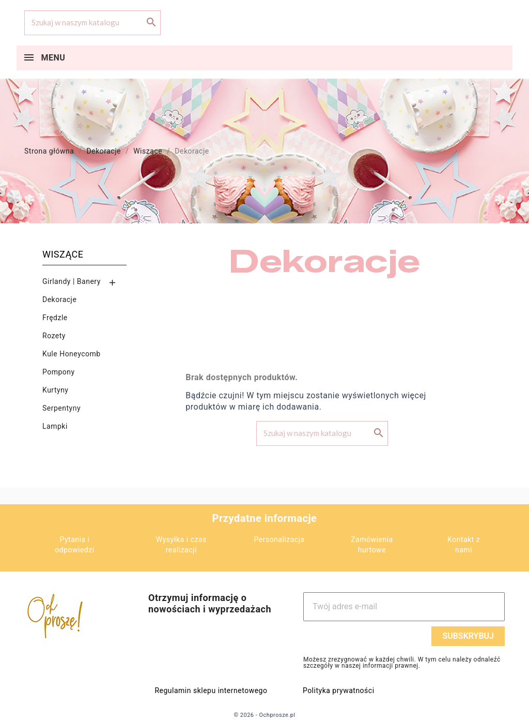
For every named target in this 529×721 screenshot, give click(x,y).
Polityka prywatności (339, 690)
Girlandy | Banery (71, 281)
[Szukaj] (92, 22)
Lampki (55, 426)
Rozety (54, 336)
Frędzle (55, 317)
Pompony (58, 372)
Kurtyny (55, 390)
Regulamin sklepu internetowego (210, 690)
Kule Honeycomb (71, 354)
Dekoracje (59, 299)
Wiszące (63, 254)
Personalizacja (279, 539)
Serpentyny (61, 408)
